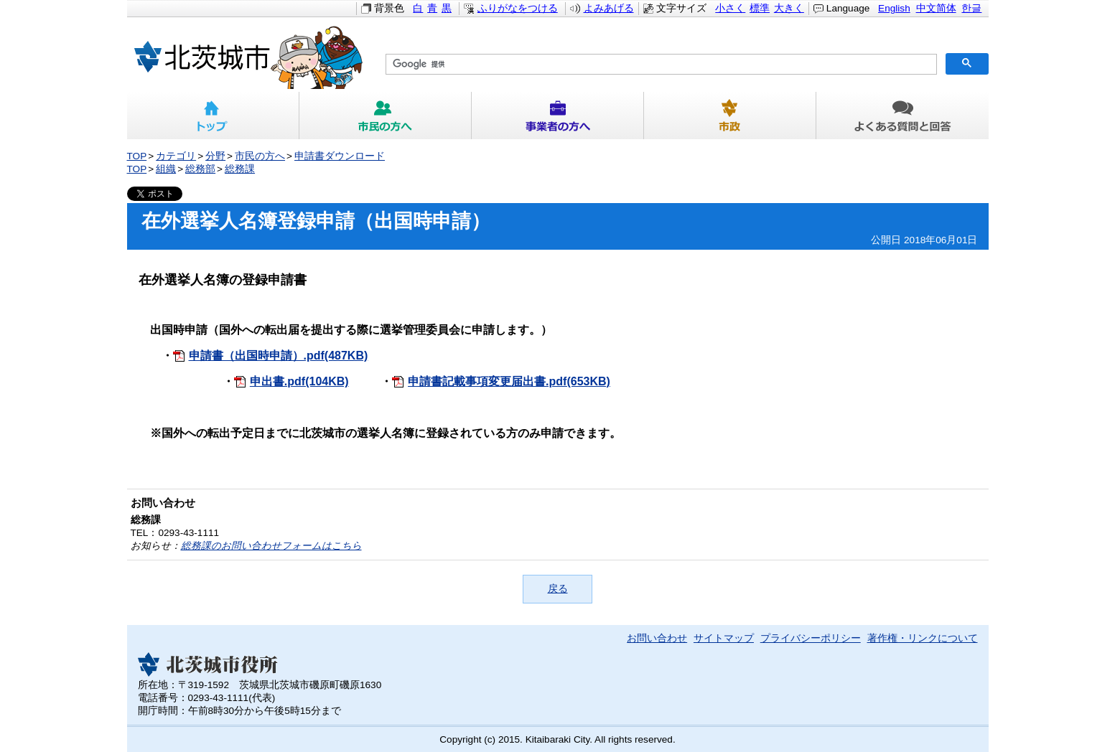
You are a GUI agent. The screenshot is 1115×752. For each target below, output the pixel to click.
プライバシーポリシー (810, 638)
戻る (558, 588)
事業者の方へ (558, 115)
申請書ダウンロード (339, 156)
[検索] (660, 64)
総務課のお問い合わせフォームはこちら (271, 545)
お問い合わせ (657, 638)
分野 (215, 156)
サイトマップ (724, 638)
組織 (166, 169)
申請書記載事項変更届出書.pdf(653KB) (509, 381)
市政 (730, 115)
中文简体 (936, 8)
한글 (971, 8)
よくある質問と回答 (902, 115)
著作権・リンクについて (922, 638)
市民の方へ (385, 115)
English (894, 8)
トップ (213, 115)
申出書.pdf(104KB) (299, 381)
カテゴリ (176, 156)
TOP (137, 156)
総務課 (240, 169)
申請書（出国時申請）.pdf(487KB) (278, 355)
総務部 (200, 169)
